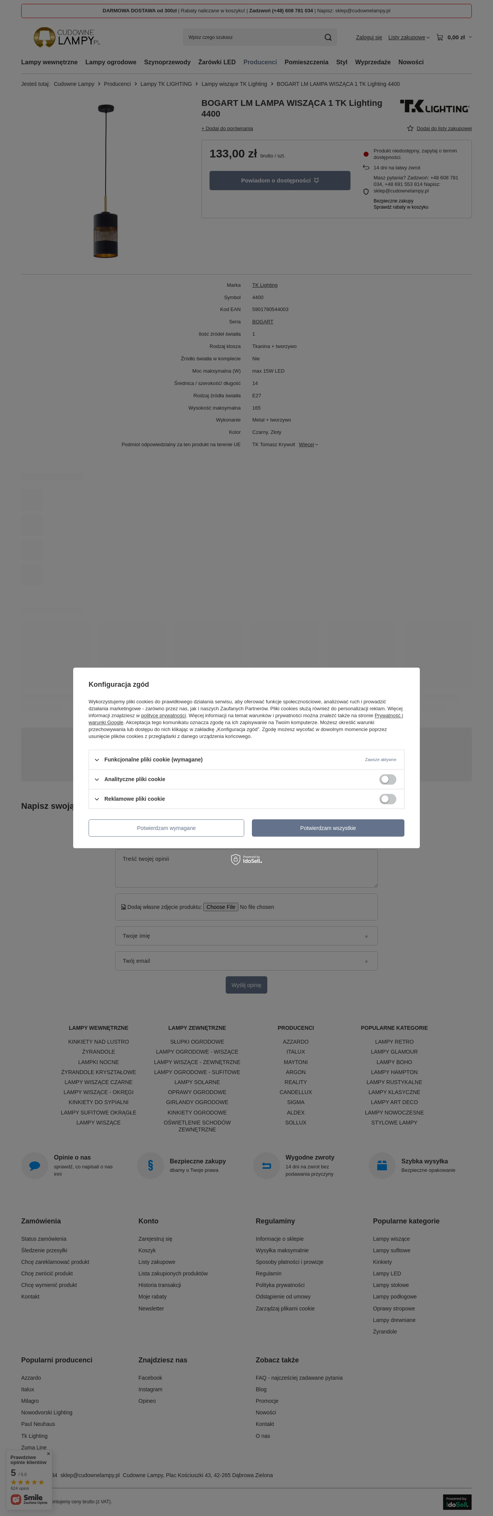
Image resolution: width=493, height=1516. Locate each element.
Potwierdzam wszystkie (328, 828)
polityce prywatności (163, 715)
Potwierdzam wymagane (166, 828)
